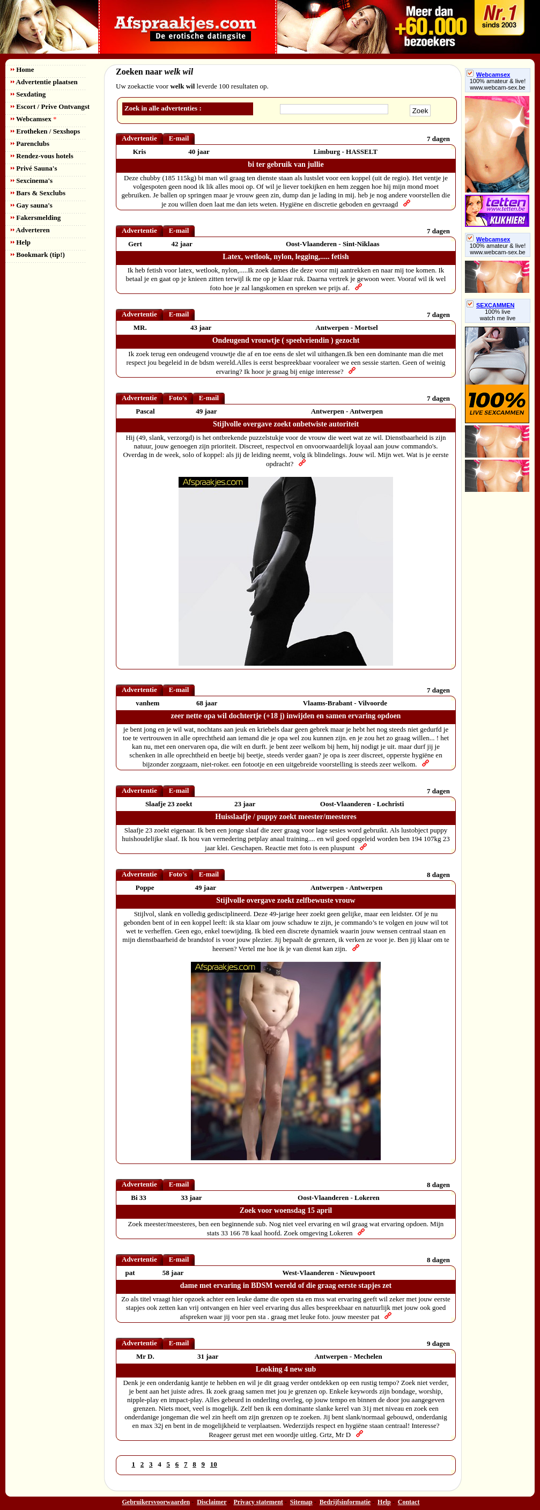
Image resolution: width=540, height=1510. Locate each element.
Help (21, 242)
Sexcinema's (32, 180)
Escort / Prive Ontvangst (50, 106)
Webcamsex (33, 119)
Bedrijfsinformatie (345, 1502)
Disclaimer (211, 1502)
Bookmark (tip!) (38, 255)
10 (213, 1464)
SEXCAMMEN (491, 305)
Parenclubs (30, 143)
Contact (409, 1502)
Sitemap (301, 1502)
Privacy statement (258, 1502)
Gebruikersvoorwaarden (156, 1502)
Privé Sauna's (34, 168)
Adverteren (30, 230)
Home (22, 69)
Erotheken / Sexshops (45, 131)
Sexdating (28, 94)
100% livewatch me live (498, 314)
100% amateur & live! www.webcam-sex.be (498, 84)
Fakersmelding (36, 217)
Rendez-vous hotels (42, 156)
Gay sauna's (32, 205)
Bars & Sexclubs (38, 193)
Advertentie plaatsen (44, 82)
